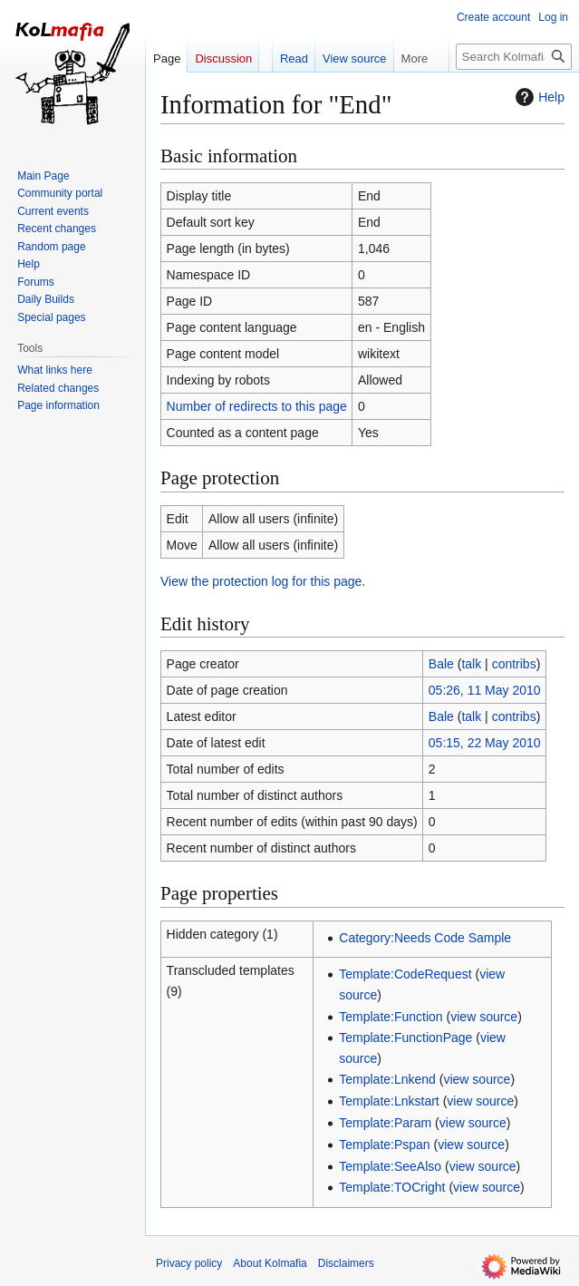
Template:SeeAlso (390, 1166)
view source (483, 1016)
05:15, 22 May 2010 (485, 743)
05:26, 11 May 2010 (485, 690)
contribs (514, 664)
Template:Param (385, 1123)
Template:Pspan (384, 1144)
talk (471, 664)
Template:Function (390, 1016)
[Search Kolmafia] (514, 57)
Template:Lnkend (387, 1079)
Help (538, 97)
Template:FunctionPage (405, 1037)
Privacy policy (189, 1263)
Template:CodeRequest (405, 974)
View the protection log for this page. (262, 581)
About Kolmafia (269, 1263)
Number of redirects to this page (257, 406)
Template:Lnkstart (389, 1101)
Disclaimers (346, 1263)
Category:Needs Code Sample (425, 937)
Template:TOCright (392, 1187)
